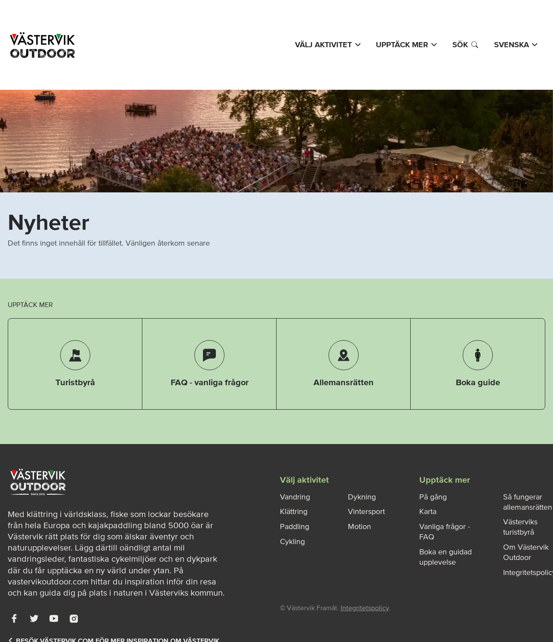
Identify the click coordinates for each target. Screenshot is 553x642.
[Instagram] (73, 618)
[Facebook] (14, 618)
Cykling (292, 541)
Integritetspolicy (365, 608)
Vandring (295, 497)
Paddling (294, 526)
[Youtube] (53, 618)
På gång (433, 497)
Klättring (293, 511)
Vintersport (366, 511)
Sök (465, 44)
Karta (427, 511)
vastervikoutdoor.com (48, 581)
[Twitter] (34, 618)
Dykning (362, 497)
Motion (359, 526)
